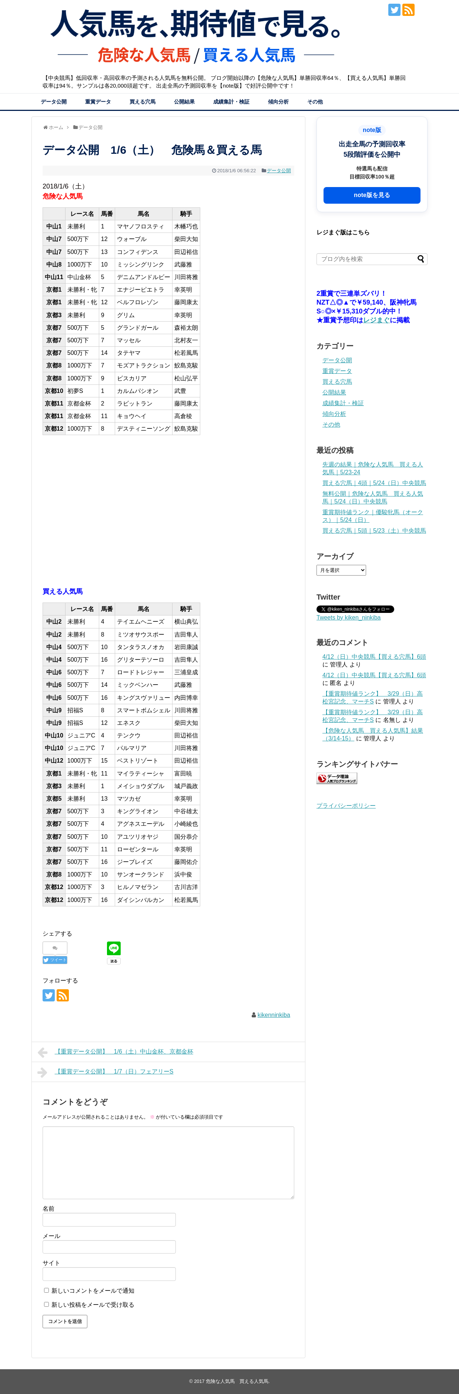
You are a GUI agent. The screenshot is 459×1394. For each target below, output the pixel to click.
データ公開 (54, 102)
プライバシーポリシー (346, 806)
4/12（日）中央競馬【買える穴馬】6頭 (374, 657)
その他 (315, 102)
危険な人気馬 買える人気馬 (237, 1381)
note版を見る (372, 195)
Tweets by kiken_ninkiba (348, 617)
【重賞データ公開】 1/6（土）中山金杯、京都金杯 (115, 1052)
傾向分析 (278, 102)
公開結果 (184, 102)
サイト (51, 1263)
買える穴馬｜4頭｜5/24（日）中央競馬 (374, 483)
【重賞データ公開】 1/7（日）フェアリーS (105, 1072)
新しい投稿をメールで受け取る (92, 1305)
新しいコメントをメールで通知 (92, 1291)
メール (51, 1236)
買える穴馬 (142, 102)
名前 (48, 1208)
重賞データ (98, 102)
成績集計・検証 (231, 102)
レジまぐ (376, 320)
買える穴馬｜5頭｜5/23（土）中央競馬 (374, 531)
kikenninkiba (274, 1015)
